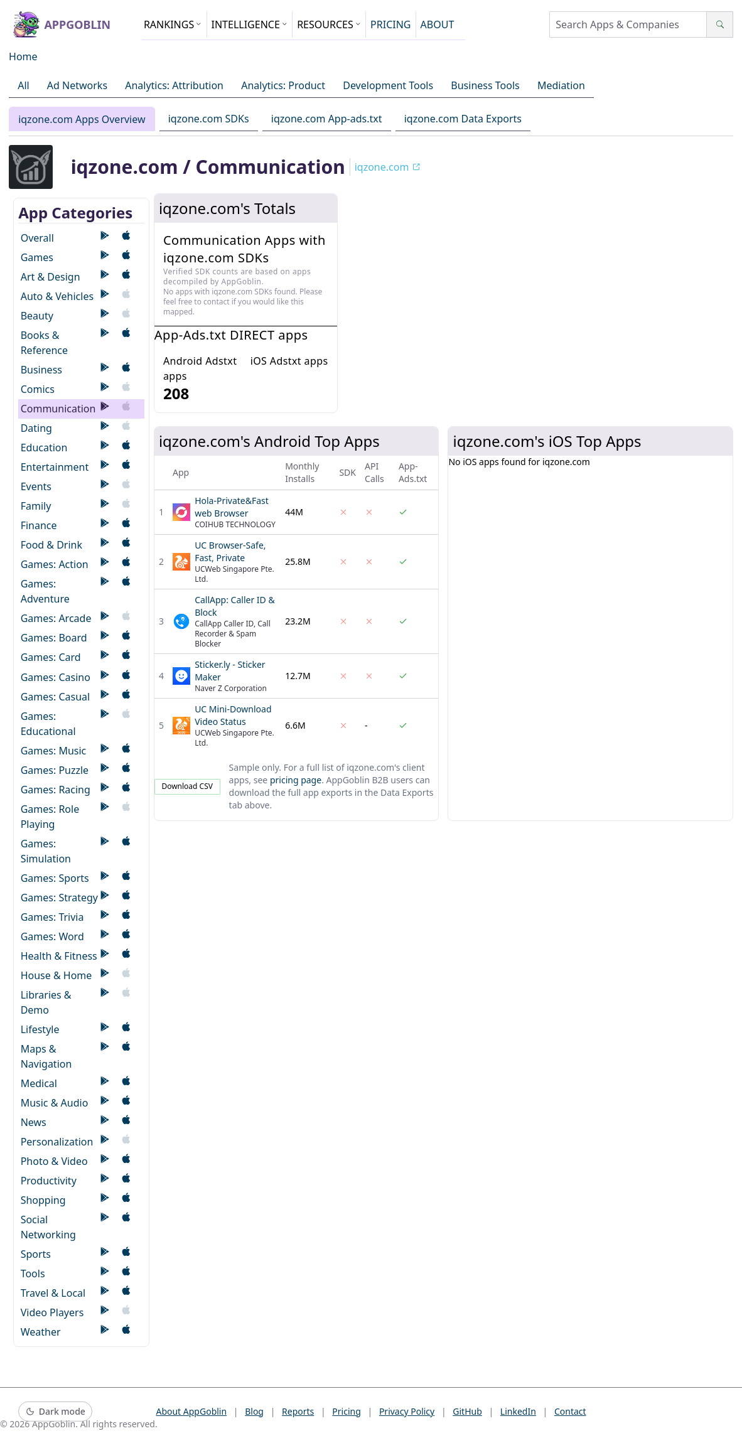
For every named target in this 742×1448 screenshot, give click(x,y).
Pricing (346, 1411)
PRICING (390, 24)
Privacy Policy (406, 1411)
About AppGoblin (191, 1411)
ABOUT (437, 24)
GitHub (467, 1411)
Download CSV (187, 786)
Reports (298, 1411)
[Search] (719, 24)
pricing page (295, 780)
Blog (254, 1411)
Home (23, 56)
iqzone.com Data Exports (463, 119)
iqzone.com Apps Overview (81, 119)
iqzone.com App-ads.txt (326, 119)
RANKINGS (173, 24)
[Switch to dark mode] (55, 1412)
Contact (570, 1411)
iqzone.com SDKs (208, 119)
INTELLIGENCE (250, 24)
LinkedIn (518, 1411)
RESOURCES (329, 24)
